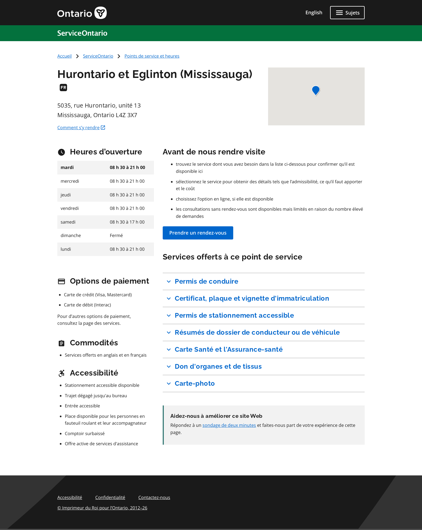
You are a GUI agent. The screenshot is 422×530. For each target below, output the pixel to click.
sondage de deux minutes (229, 425)
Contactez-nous (154, 497)
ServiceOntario (98, 56)
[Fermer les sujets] (347, 12)
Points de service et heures (152, 56)
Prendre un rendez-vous (198, 233)
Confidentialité (110, 497)
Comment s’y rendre (81, 128)
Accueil (64, 56)
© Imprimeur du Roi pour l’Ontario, (102, 508)
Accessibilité (69, 497)
